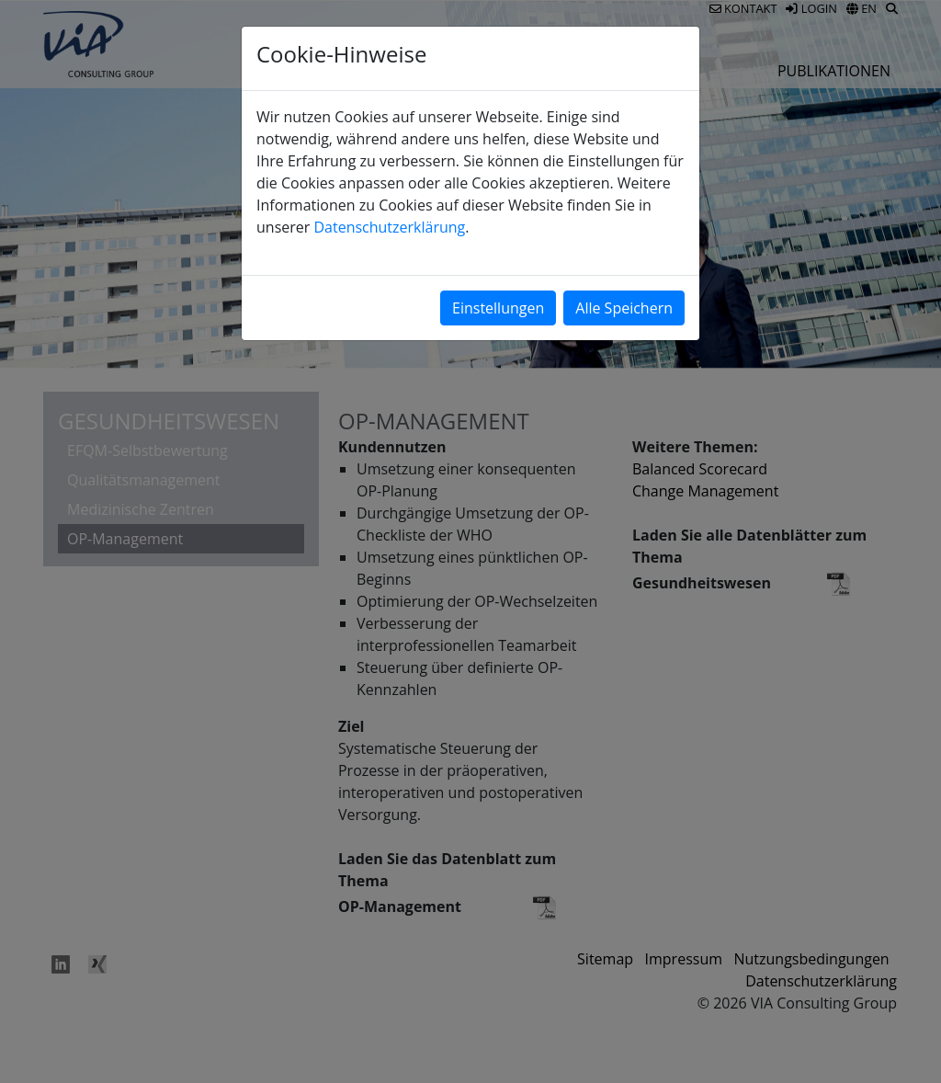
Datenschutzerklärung (389, 227)
